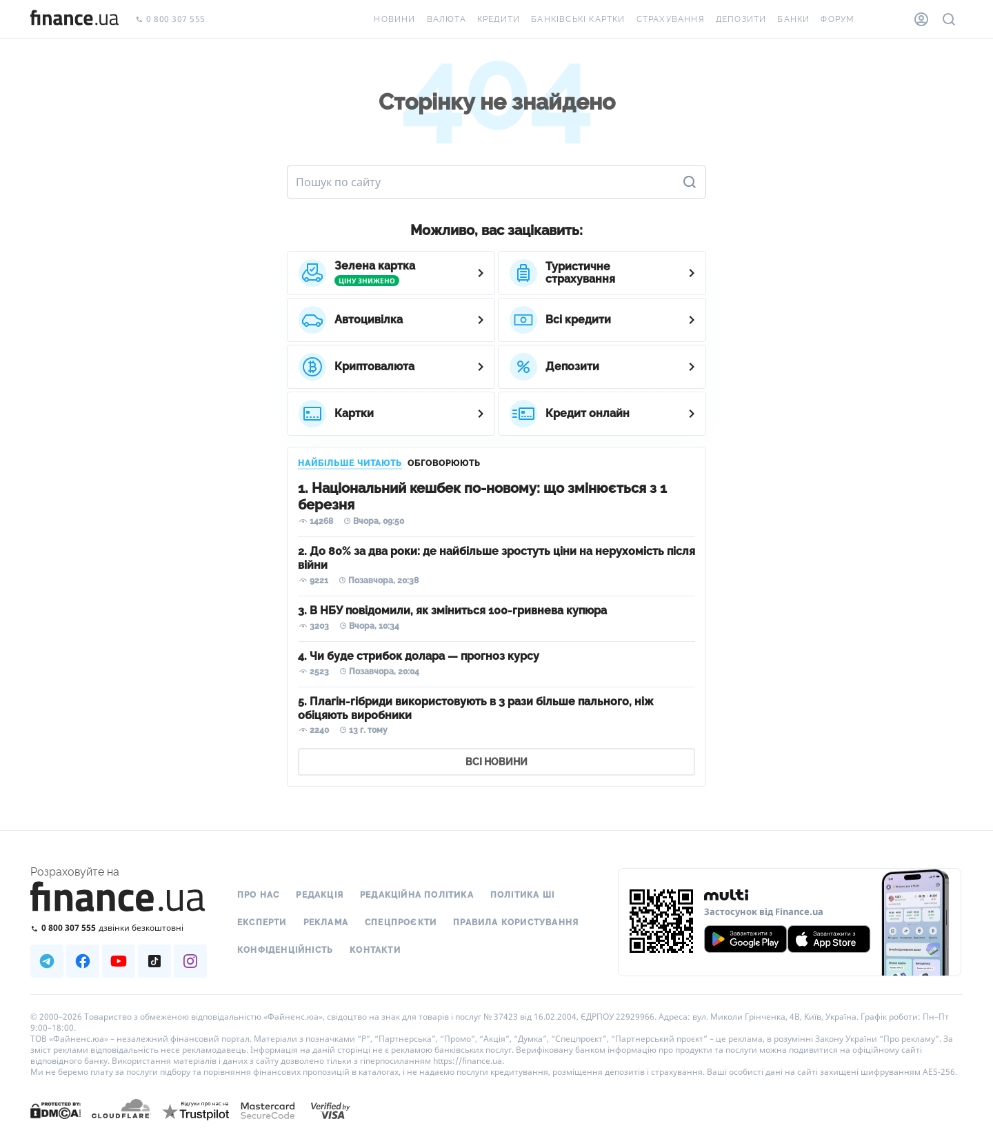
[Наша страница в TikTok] (154, 961)
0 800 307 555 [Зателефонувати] (170, 19)
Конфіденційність (285, 950)
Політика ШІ (522, 895)
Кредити (498, 19)
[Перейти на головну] (74, 19)
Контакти (375, 950)
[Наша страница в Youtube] (118, 961)
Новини (394, 19)
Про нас (258, 895)
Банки (793, 19)
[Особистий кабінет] (921, 19)
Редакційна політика (417, 895)
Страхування (670, 19)
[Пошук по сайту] (949, 19)
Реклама (325, 922)
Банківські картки (578, 19)
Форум (837, 19)
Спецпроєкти (401, 922)
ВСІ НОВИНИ (496, 761)
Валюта (446, 19)
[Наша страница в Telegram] (46, 961)
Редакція (319, 895)
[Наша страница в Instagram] (190, 961)
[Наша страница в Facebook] (82, 961)
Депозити (741, 19)
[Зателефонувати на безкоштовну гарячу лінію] (118, 928)
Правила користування (516, 922)
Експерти (262, 922)
